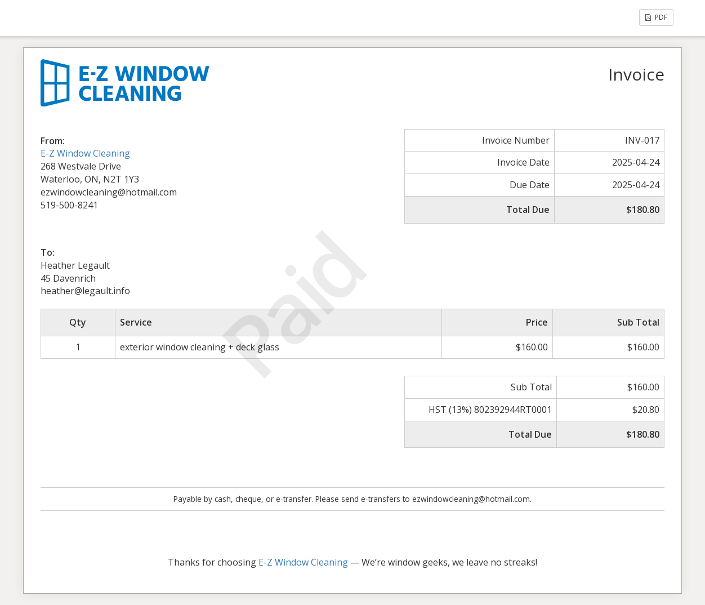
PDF (656, 17)
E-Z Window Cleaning (85, 153)
